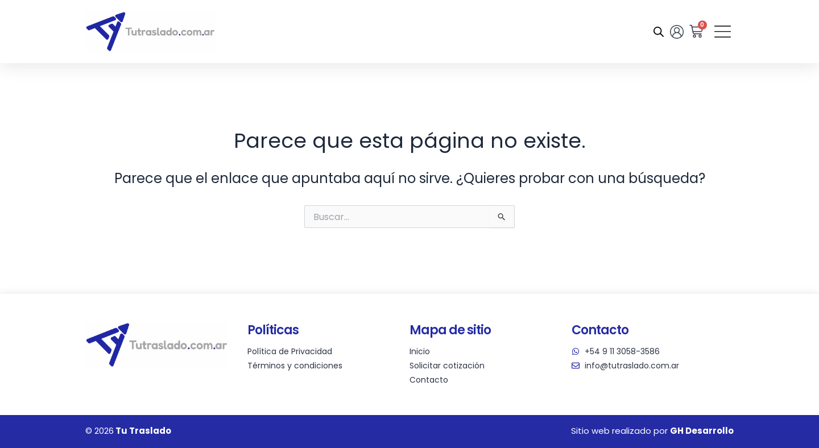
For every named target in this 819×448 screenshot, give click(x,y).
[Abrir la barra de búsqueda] (657, 32)
